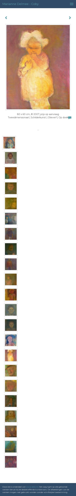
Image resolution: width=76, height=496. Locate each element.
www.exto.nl (32, 487)
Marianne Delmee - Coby (20, 4)
